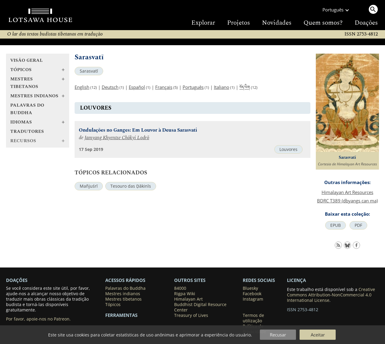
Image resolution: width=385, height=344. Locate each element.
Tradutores (27, 131)
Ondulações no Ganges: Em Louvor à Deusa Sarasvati (138, 130)
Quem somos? (323, 23)
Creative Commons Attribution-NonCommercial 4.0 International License (331, 295)
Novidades (276, 23)
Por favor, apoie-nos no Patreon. (38, 319)
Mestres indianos (122, 293)
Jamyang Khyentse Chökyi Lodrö (117, 138)
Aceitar (318, 335)
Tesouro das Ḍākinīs (130, 186)
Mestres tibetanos (123, 299)
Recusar (278, 335)
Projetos (238, 23)
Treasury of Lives (191, 315)
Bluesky (250, 288)
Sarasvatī (89, 71)
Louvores (288, 149)
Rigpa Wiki (184, 293)
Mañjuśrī (89, 186)
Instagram (253, 299)
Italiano (221, 87)
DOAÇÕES (16, 280)
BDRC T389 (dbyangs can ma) (347, 201)
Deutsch (110, 87)
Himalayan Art (188, 299)
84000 (180, 288)
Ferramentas (121, 315)
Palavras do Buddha (27, 109)
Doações (366, 23)
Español (137, 87)
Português (193, 87)
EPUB (335, 225)
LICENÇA (296, 280)
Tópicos (113, 304)
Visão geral (26, 60)
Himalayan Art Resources (347, 192)
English (82, 87)
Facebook (252, 293)
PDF (358, 225)
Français (163, 87)
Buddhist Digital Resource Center (200, 307)
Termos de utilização (253, 318)
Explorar (203, 23)
